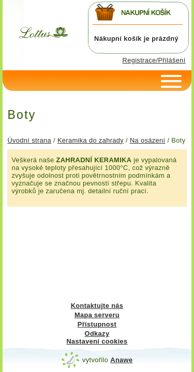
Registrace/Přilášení (154, 60)
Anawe (121, 360)
